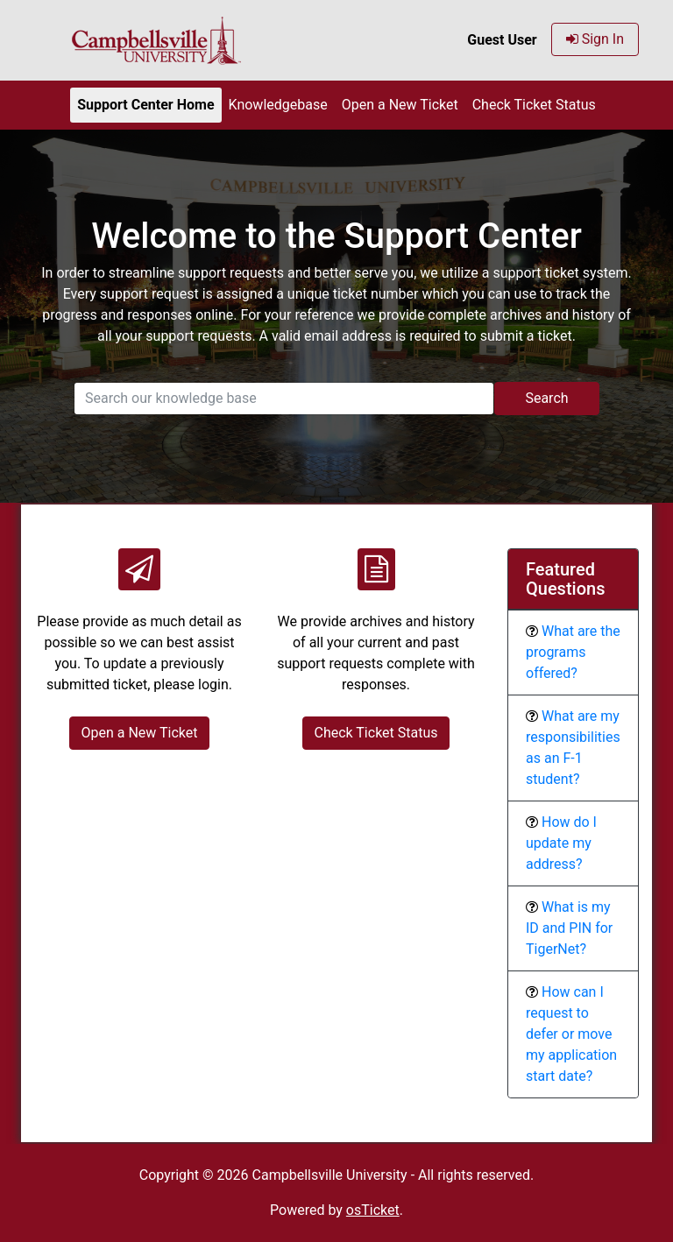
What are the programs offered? (573, 652)
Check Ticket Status (534, 104)
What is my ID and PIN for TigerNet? (569, 928)
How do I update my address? (561, 843)
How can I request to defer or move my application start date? (571, 1034)
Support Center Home (145, 104)
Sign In (595, 39)
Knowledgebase (278, 104)
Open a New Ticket (400, 104)
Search (546, 398)
